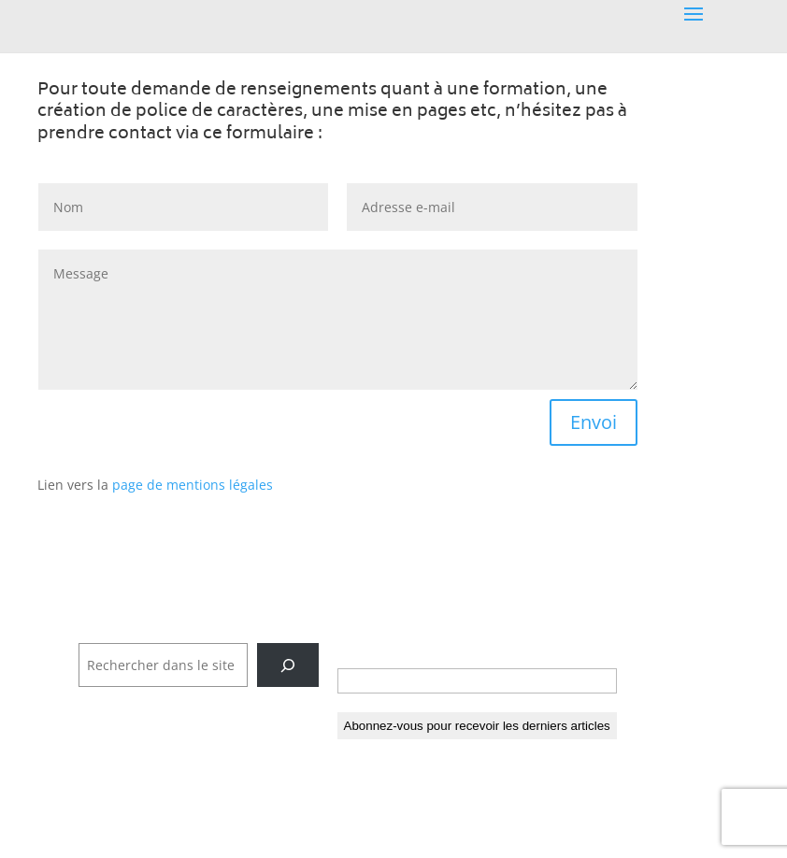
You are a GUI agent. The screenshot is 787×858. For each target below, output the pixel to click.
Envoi (593, 422)
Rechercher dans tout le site (169, 632)
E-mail (363, 649)
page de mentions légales (192, 484)
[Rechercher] (287, 665)
